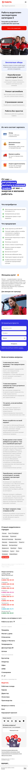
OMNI (3, 669)
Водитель (5, 683)
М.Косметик (5, 637)
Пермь (20, 548)
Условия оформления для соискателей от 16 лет (11, 753)
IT (3, 676)
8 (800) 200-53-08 (7, 584)
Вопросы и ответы (8, 706)
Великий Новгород (7, 539)
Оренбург (13, 548)
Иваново (4, 542)
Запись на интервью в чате (11, 618)
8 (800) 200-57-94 (7, 605)
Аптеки (4, 651)
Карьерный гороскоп (9, 713)
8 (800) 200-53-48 (7, 588)
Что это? (3, 768)
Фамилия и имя (7, 328)
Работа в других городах (6, 755)
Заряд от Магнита (8, 641)
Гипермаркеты (6, 644)
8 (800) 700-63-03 (7, 580)
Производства (6, 700)
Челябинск (5, 551)
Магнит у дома (6, 634)
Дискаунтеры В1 (7, 648)
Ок (25, 768)
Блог (3, 709)
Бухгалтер (5, 658)
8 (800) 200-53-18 (7, 592)
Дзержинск (5, 548)
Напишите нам (14, 730)
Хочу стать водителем (14, 28)
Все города (5, 557)
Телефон (5, 333)
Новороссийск (13, 542)
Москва (4, 533)
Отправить (14, 343)
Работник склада (7, 686)
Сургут (12, 551)
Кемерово (5, 554)
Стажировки (6, 672)
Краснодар (5, 536)
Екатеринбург (13, 545)
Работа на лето (8, 622)
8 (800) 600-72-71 (7, 609)
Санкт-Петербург (13, 533)
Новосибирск (13, 554)
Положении (21, 348)
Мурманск (13, 536)
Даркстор (5, 693)
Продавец (5, 630)
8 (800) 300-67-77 (7, 596)
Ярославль (18, 539)
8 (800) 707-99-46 (7, 600)
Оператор (5, 662)
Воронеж (4, 545)
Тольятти (21, 542)
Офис (3, 665)
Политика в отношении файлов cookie (9, 750)
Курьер (4, 690)
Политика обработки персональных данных (10, 751)
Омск (17, 551)
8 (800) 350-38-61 (7, 613)
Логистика (5, 697)
